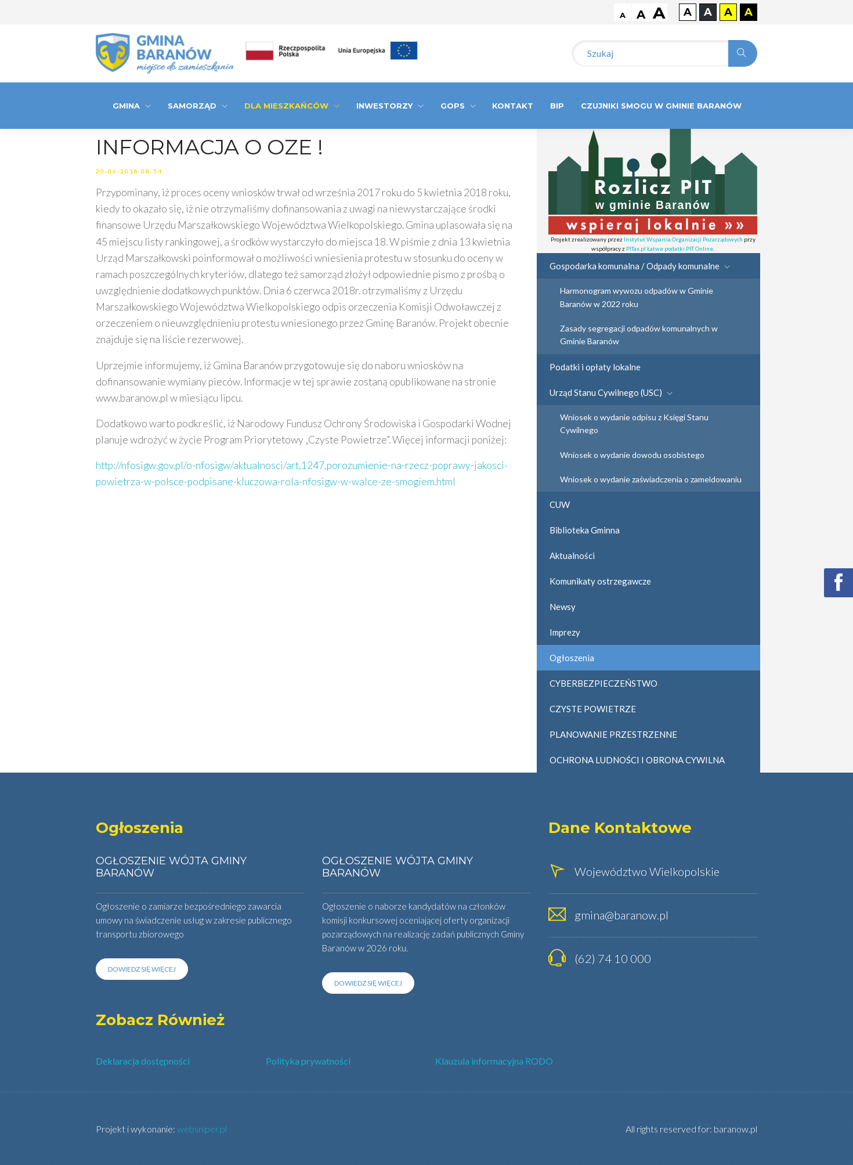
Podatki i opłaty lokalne (595, 367)
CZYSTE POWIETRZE (593, 709)
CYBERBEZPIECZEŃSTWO (603, 683)
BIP (557, 105)
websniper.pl (202, 1128)
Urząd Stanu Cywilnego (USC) (611, 392)
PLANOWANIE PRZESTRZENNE (613, 734)
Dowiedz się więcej (142, 969)
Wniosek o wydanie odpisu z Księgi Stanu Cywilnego (634, 423)
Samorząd (197, 105)
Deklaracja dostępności (143, 1060)
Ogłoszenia (572, 657)
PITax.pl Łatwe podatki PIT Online (669, 248)
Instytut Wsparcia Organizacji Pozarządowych (683, 239)
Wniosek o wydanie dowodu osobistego (632, 455)
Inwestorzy (390, 105)
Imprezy (565, 632)
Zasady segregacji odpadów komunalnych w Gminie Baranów (639, 334)
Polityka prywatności (308, 1060)
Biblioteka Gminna (585, 530)
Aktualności (572, 555)
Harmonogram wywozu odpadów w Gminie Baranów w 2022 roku (636, 297)
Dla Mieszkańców (291, 105)
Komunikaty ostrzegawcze (600, 581)
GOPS (458, 105)
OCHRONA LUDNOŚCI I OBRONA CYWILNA (637, 760)
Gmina (132, 105)
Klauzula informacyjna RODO (494, 1060)
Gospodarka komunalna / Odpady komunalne (640, 266)
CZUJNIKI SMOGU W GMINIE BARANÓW (661, 105)
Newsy (563, 606)
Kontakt (512, 105)
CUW (560, 504)
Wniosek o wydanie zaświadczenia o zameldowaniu (651, 479)
